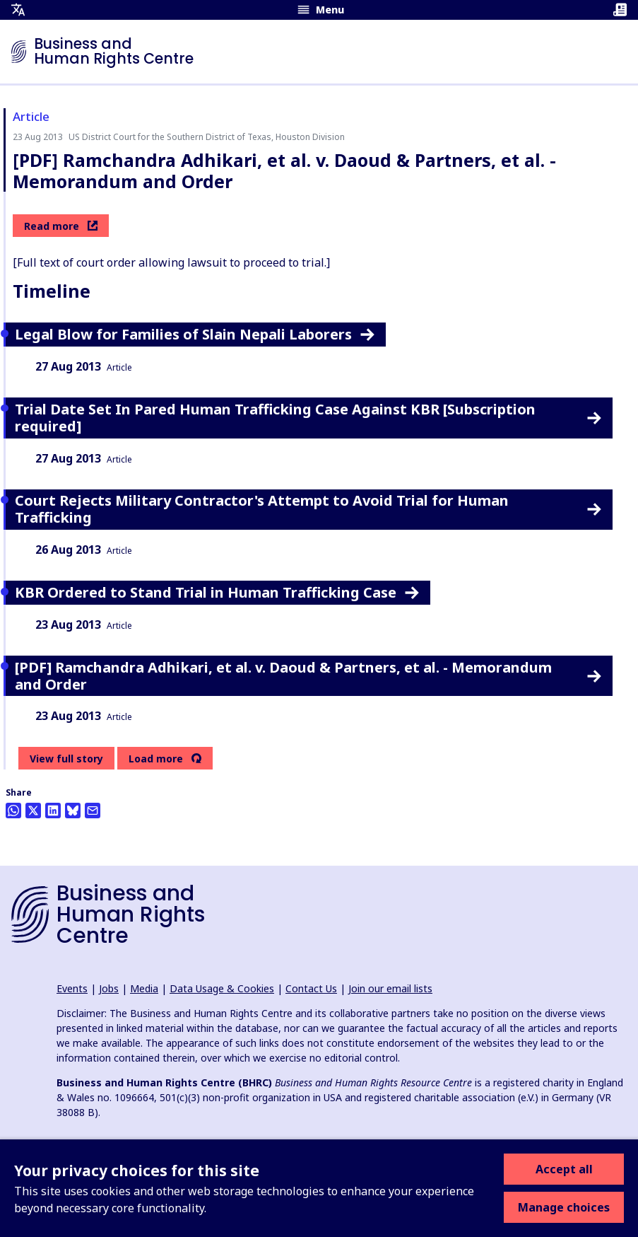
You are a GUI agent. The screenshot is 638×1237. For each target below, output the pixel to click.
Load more (156, 759)
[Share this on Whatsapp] (13, 810)
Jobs (109, 988)
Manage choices (564, 1207)
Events (72, 988)
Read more (61, 226)
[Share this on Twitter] (33, 810)
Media (144, 988)
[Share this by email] (92, 810)
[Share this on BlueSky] (73, 810)
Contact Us (311, 988)
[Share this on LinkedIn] (53, 810)
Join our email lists (390, 988)
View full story (66, 758)
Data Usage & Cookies (222, 988)
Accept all (564, 1169)
